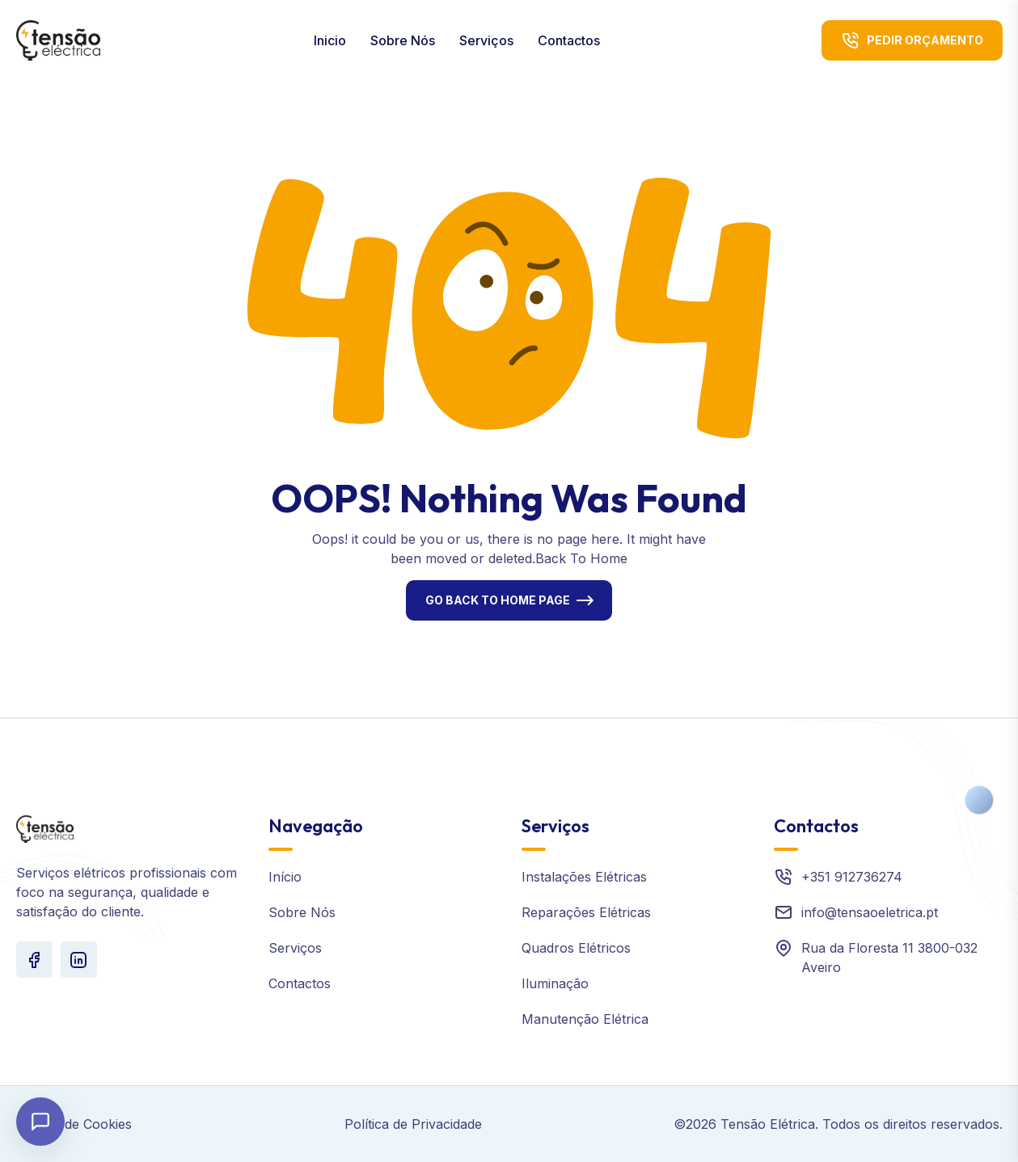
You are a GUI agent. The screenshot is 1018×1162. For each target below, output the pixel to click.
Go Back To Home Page (497, 600)
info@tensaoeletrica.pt (869, 912)
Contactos (569, 40)
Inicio (330, 40)
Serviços (486, 40)
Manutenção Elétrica (585, 1019)
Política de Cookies (74, 1124)
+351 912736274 (851, 877)
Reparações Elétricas (586, 912)
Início (285, 877)
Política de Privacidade (413, 1124)
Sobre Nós (402, 40)
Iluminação (555, 983)
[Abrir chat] (40, 1121)
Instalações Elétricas (584, 877)
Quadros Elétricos (576, 948)
